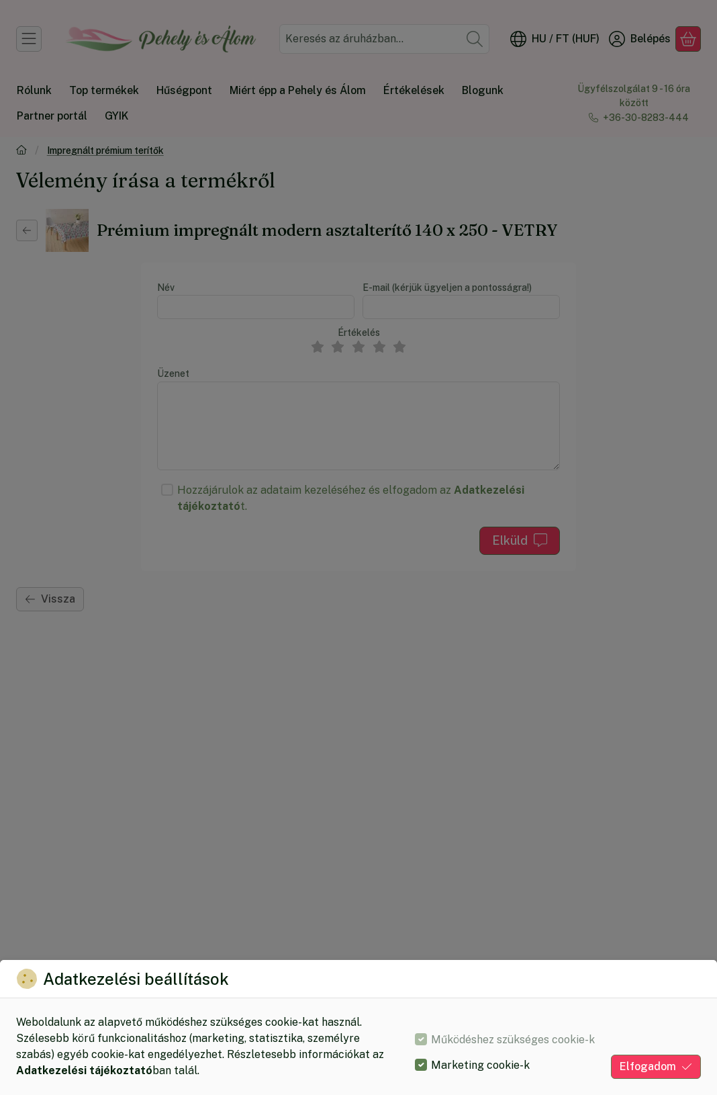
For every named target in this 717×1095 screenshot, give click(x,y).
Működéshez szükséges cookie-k (513, 1039)
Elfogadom (656, 1066)
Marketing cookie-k (480, 1065)
